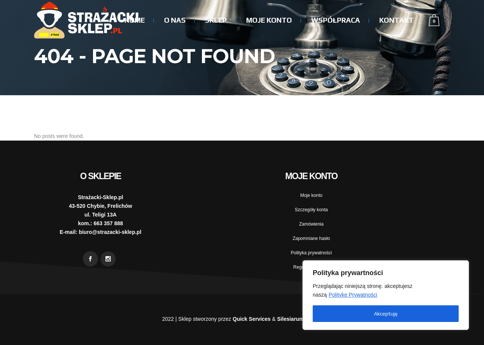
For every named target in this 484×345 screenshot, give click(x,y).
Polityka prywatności (311, 252)
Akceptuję (385, 314)
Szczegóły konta (311, 209)
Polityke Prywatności (353, 295)
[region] (385, 295)
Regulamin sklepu (311, 267)
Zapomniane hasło (311, 238)
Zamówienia (311, 224)
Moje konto (311, 195)
